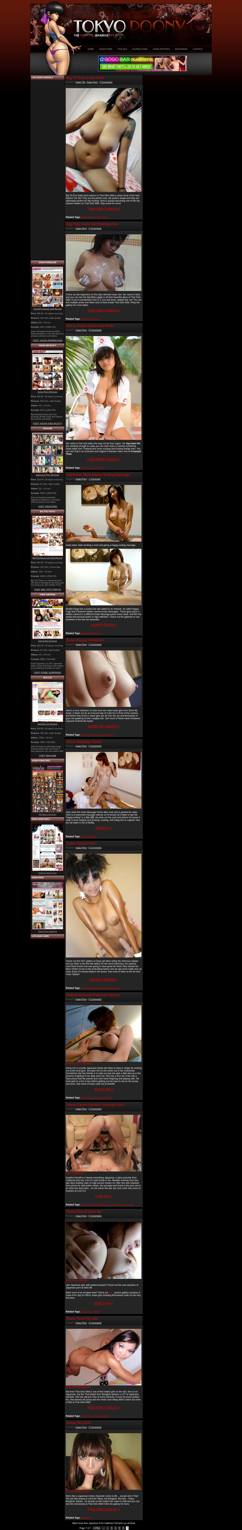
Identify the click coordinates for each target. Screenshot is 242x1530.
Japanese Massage (91, 633)
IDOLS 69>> (103, 1089)
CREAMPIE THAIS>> (103, 459)
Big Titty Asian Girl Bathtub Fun (92, 224)
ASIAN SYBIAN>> (104, 980)
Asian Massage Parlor (84, 742)
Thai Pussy (98, 467)
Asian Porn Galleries (47, 931)
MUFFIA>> (103, 828)
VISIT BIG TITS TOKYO (47, 589)
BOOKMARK (181, 49)
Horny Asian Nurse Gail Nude (90, 326)
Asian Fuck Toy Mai (82, 1319)
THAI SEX (122, 49)
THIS (111, 1292)
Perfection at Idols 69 (84, 1212)
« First (97, 1528)
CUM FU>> (103, 1196)
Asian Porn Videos (90, 319)
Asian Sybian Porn (82, 843)
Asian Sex (86, 467)
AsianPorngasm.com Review (47, 309)
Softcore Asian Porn (47, 873)
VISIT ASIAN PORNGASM (47, 340)
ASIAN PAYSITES (161, 49)
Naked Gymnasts (103, 1097)
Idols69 (95, 1311)
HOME (91, 49)
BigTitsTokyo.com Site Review (48, 558)
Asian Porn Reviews (47, 392)
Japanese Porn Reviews (47, 475)
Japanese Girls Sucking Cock (96, 1204)
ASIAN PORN (105, 49)
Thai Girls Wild (100, 1416)
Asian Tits (80, 82)
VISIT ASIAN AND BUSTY (47, 423)
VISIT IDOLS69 (47, 755)
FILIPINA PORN (139, 49)
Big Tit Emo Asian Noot (85, 78)
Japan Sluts (87, 1097)
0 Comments (106, 82)
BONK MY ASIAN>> (103, 726)
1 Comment (94, 479)
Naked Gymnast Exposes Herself (93, 995)
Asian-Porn (92, 82)
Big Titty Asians (99, 217)
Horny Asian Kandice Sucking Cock (95, 1105)
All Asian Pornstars (47, 814)
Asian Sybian (113, 988)
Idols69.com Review (47, 724)
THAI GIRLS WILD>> (103, 209)
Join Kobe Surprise (47, 641)
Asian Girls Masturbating (93, 988)
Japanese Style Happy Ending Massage (98, 475)
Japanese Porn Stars (122, 1204)
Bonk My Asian (105, 734)
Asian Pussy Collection (85, 640)
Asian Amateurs (89, 734)
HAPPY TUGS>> (104, 625)
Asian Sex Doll (78, 1423)
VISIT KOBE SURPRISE (47, 672)
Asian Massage (88, 836)
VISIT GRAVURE (47, 506)
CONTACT (198, 49)
